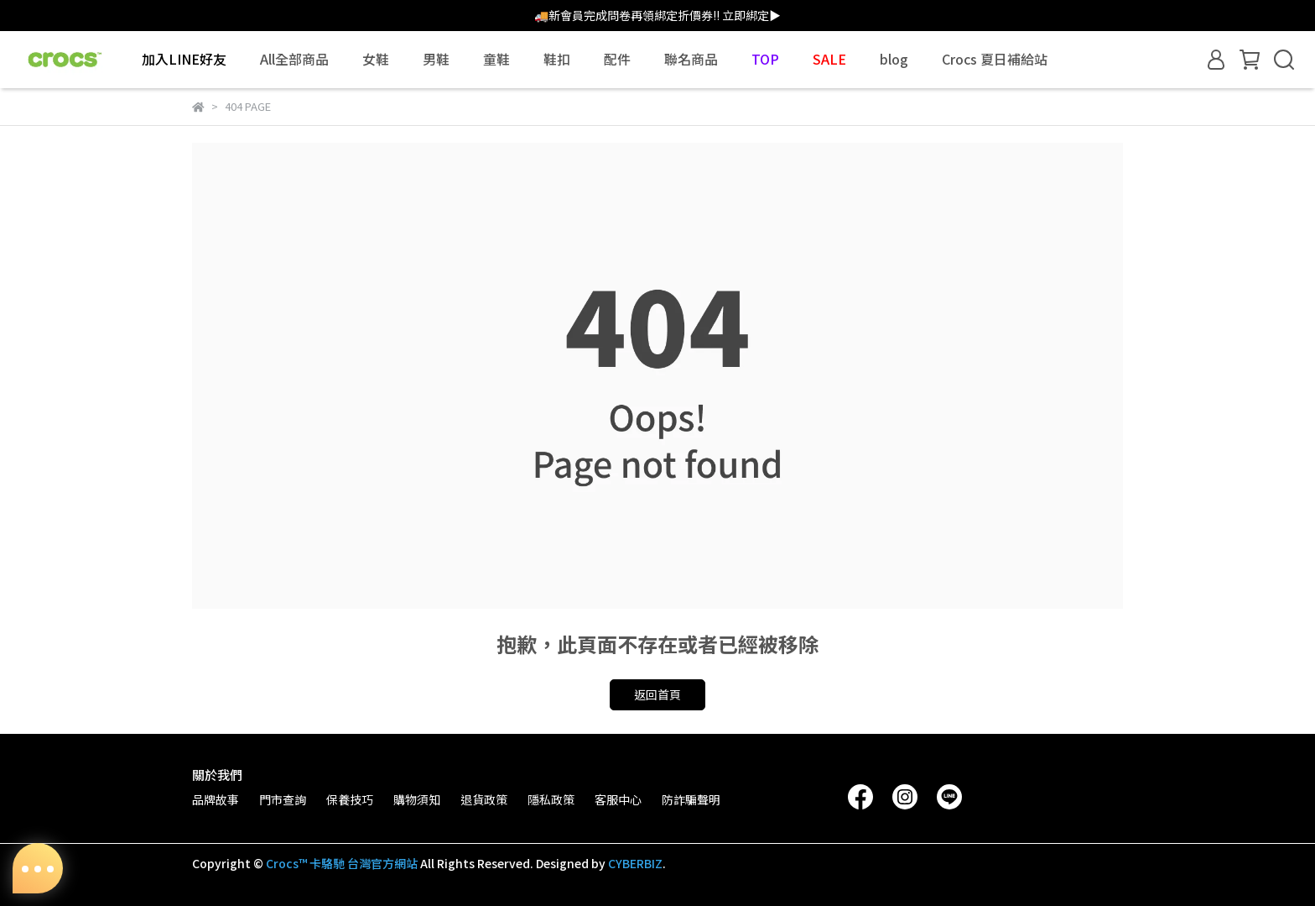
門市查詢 (282, 799)
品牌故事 (215, 799)
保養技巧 (349, 799)
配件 (617, 59)
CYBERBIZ (635, 863)
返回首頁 (657, 694)
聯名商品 (691, 59)
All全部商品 (294, 59)
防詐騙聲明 (691, 799)
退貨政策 (483, 799)
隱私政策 (551, 799)
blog (894, 59)
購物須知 (416, 799)
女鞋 (375, 59)
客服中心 (618, 799)
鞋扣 (556, 59)
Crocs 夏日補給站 (994, 59)
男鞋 (436, 59)
